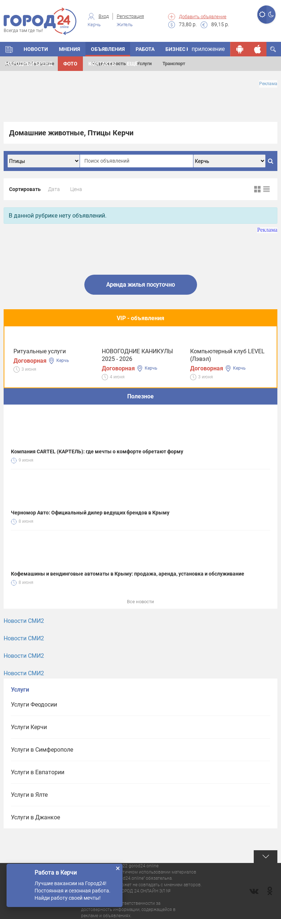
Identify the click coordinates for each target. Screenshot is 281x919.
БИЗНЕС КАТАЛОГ (187, 49)
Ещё (132, 64)
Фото (70, 64)
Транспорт (173, 63)
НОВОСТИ (36, 49)
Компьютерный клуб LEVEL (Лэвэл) (227, 355)
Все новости (140, 601)
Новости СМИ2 (24, 620)
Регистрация (130, 16)
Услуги (144, 63)
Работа (145, 49)
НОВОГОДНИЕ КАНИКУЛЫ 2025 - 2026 (137, 355)
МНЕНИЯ (69, 49)
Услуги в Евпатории (37, 772)
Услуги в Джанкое (35, 817)
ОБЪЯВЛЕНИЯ (108, 49)
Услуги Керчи (29, 727)
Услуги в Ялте (29, 794)
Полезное (140, 396)
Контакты (102, 64)
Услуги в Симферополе (42, 749)
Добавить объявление (202, 16)
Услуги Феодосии (34, 704)
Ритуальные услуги (39, 351)
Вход (104, 16)
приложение (208, 48)
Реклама (268, 83)
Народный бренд (28, 64)
